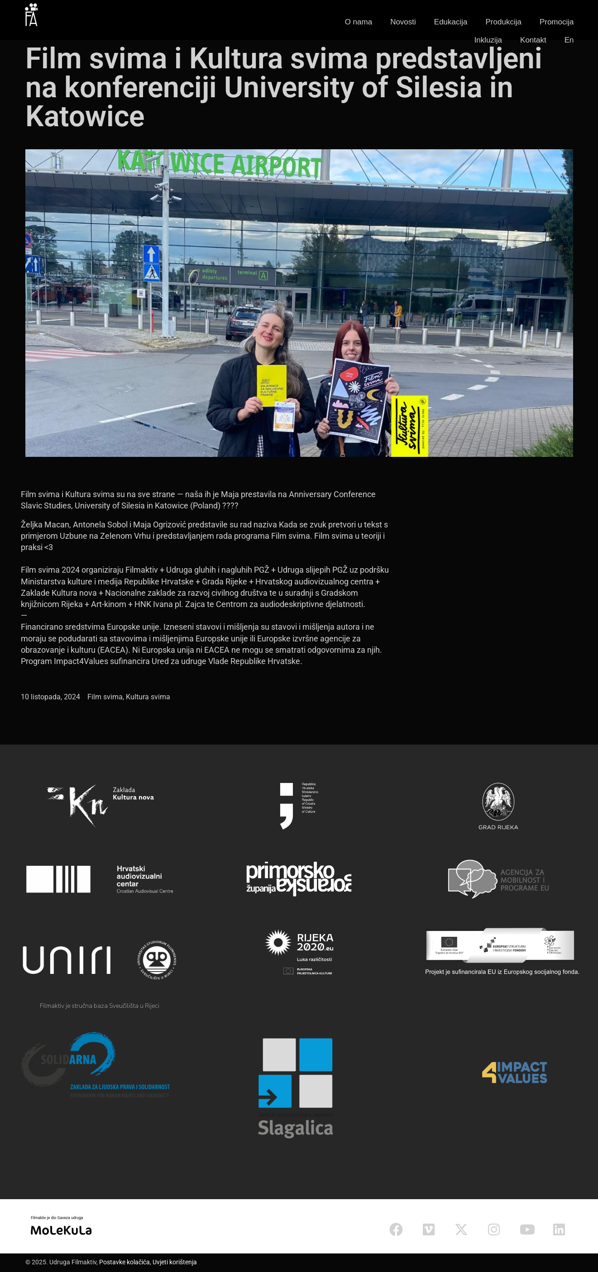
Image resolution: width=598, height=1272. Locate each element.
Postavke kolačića (124, 1262)
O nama (358, 22)
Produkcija (503, 22)
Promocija (557, 22)
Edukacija (451, 22)
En (569, 40)
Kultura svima (148, 697)
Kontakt (533, 40)
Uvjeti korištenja (175, 1262)
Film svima (105, 697)
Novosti (403, 22)
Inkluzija (488, 40)
